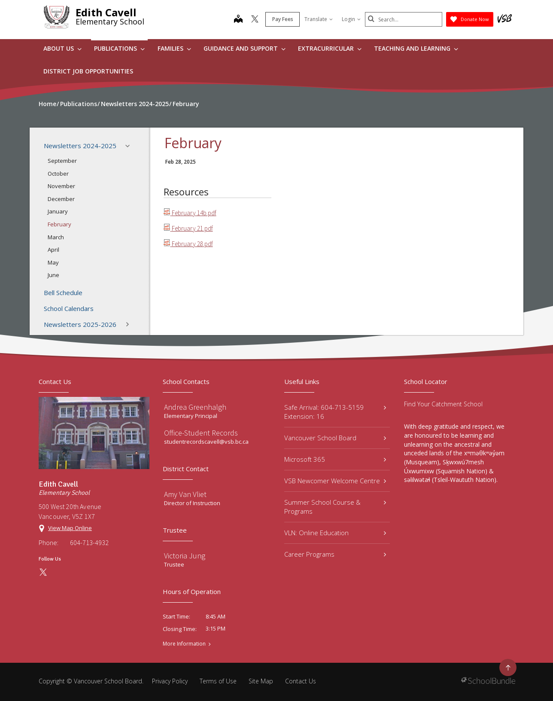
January (58, 211)
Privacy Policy (170, 681)
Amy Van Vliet (185, 494)
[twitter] (254, 20)
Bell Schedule (63, 292)
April (53, 249)
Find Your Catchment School (443, 404)
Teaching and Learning (416, 48)
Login (351, 19)
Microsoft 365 (335, 459)
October (58, 173)
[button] (130, 146)
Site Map (261, 681)
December (61, 199)
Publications (119, 48)
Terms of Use (218, 681)
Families (174, 48)
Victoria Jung (184, 556)
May (53, 262)
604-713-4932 (89, 542)
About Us (62, 48)
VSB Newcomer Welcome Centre (335, 480)
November (61, 186)
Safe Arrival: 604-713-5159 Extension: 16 (335, 412)
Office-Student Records (201, 433)
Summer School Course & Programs (335, 506)
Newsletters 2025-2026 (89, 324)
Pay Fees (282, 19)
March (56, 237)
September (62, 161)
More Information (184, 643)
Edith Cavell (106, 12)
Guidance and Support (245, 48)
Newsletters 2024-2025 (89, 146)
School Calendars (69, 308)
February (59, 224)
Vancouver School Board (335, 437)
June (53, 275)
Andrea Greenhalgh (195, 407)
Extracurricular (330, 48)
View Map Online (70, 528)
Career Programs (335, 554)
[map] (238, 20)
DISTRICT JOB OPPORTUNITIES (88, 71)
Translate (318, 19)
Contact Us (300, 681)
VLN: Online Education (335, 532)
